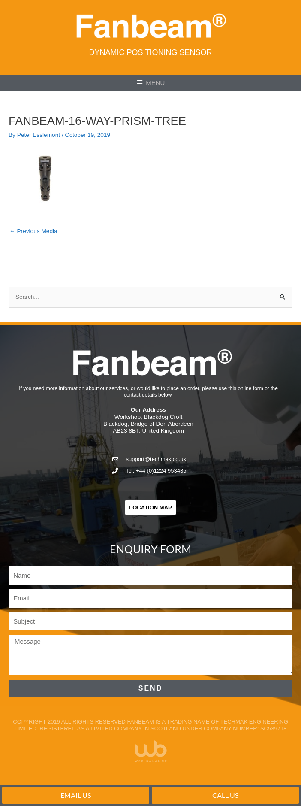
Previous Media (33, 231)
